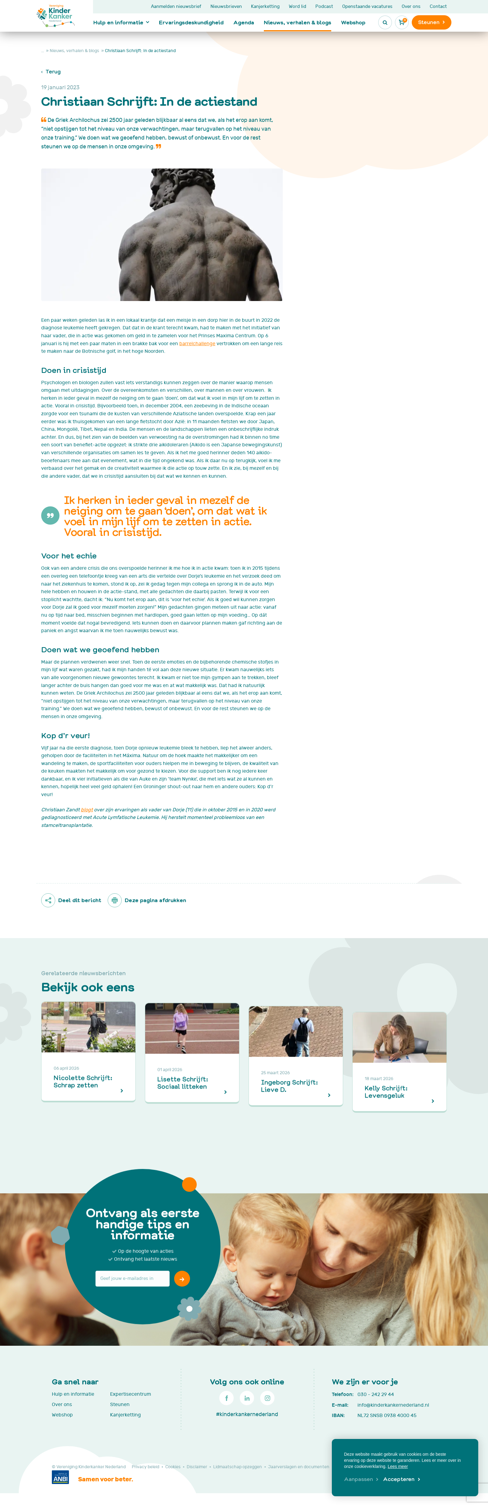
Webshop (353, 22)
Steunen (120, 1404)
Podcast (324, 6)
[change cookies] (361, 1479)
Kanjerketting (265, 6)
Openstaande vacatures (367, 6)
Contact (438, 6)
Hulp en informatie (118, 22)
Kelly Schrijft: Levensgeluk (386, 1110)
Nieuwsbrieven (226, 6)
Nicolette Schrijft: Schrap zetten (83, 1110)
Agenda (243, 22)
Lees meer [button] (398, 1466)
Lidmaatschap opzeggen (237, 1466)
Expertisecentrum (130, 1394)
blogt (87, 810)
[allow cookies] (401, 1479)
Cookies (173, 1466)
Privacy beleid (145, 1466)
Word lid (297, 6)
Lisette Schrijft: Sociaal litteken (182, 1110)
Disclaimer (197, 1466)
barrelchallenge (197, 343)
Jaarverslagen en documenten (298, 1466)
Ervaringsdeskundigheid (191, 22)
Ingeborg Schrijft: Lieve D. (289, 1110)
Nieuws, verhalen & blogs (297, 22)
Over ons (411, 6)
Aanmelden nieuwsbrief (176, 6)
